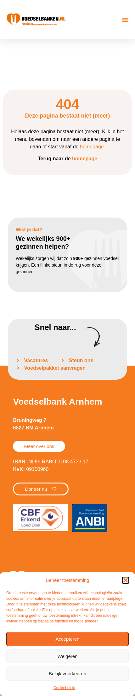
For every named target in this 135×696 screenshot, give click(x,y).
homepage (92, 146)
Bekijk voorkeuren (67, 673)
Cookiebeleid (64, 688)
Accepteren (68, 639)
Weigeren (68, 656)
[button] (125, 580)
